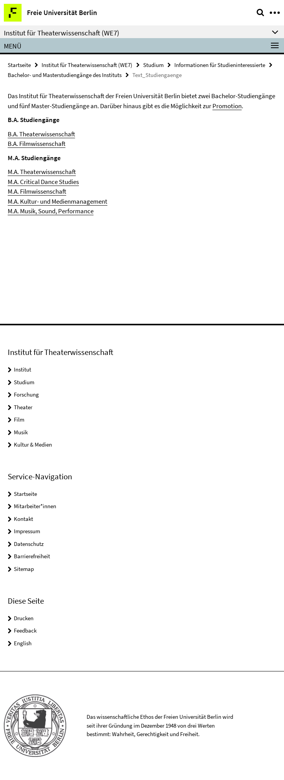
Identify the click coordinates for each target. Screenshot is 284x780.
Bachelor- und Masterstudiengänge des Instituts (65, 75)
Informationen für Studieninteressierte (219, 65)
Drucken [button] (23, 618)
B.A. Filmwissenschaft (36, 143)
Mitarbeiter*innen (35, 506)
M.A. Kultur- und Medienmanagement (57, 201)
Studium (153, 65)
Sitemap (24, 568)
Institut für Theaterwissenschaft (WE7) (87, 65)
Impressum (27, 531)
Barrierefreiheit (32, 556)
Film (19, 419)
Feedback (25, 630)
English (23, 643)
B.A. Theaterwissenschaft (41, 134)
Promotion (227, 106)
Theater (23, 407)
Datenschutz (28, 543)
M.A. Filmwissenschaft (37, 191)
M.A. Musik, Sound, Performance (51, 211)
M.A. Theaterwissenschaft (42, 171)
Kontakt (23, 518)
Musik (21, 432)
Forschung (26, 394)
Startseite (19, 65)
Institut (22, 369)
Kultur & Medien (33, 444)
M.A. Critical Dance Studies (43, 181)
